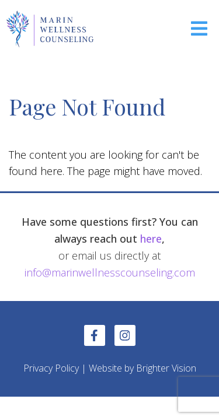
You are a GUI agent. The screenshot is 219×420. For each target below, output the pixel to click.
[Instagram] (124, 335)
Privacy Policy (51, 368)
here (151, 239)
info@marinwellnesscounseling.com (110, 272)
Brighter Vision (166, 368)
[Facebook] (94, 335)
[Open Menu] (199, 29)
